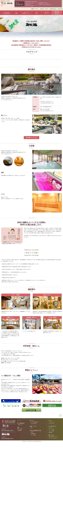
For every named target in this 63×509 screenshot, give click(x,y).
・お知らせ (50, 494)
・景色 (31, 494)
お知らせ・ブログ (44, 8)
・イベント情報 (33, 501)
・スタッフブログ (51, 495)
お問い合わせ (53, 8)
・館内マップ (19, 491)
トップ (18, 486)
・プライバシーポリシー (52, 504)
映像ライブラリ (34, 8)
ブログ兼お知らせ (52, 492)
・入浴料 (31, 498)
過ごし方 (47, 13)
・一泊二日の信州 (33, 489)
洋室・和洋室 (19, 495)
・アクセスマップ (51, 488)
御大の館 (56, 12)
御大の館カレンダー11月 (31, 203)
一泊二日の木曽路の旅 (34, 488)
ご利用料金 (19, 496)
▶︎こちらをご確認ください (47, 4)
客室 (36, 13)
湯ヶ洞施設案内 (6, 13)
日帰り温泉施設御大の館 (35, 496)
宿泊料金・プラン (26, 13)
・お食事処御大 (33, 499)
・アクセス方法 (51, 489)
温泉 (16, 13)
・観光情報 (50, 498)
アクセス (60, 8)
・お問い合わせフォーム (52, 502)
